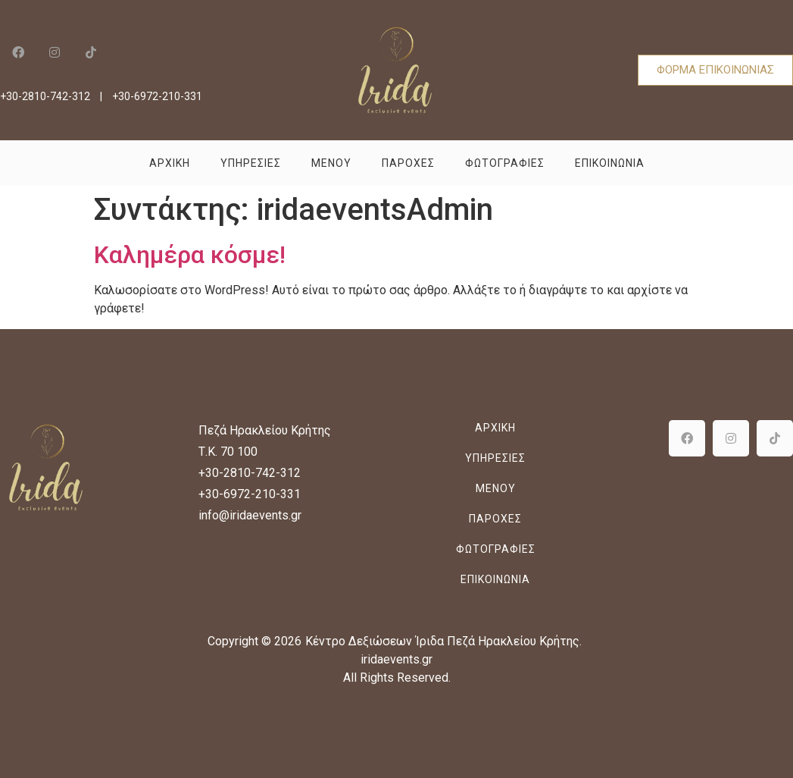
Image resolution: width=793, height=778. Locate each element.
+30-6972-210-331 (157, 96)
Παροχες (408, 163)
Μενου (331, 163)
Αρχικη (169, 163)
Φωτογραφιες (505, 163)
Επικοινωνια (610, 163)
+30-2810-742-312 (45, 96)
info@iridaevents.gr (249, 515)
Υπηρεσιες (250, 163)
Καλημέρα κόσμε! (190, 254)
